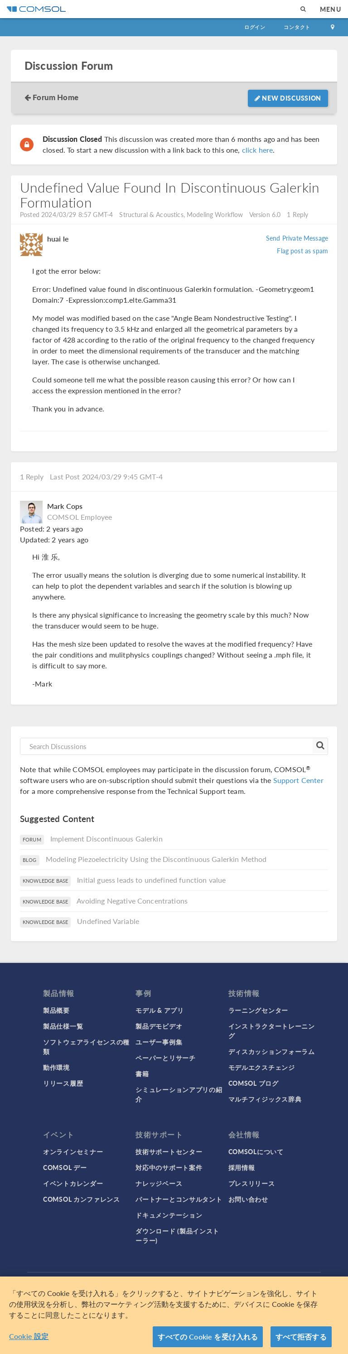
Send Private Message (297, 237)
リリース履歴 (63, 1083)
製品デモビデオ (158, 1025)
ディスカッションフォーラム (271, 1051)
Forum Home (55, 97)
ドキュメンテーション (168, 1214)
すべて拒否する (301, 1340)
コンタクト (297, 27)
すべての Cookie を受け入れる (208, 1340)
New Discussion (288, 97)
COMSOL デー (65, 1167)
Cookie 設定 (28, 1340)
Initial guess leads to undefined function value (151, 880)
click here (257, 150)
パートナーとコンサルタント (178, 1199)
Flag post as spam (302, 250)
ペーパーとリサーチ (165, 1057)
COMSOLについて (256, 1151)
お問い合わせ (248, 1199)
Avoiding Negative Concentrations (132, 900)
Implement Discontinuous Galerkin (106, 838)
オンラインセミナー (73, 1151)
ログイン (255, 27)
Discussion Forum (68, 65)
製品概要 (56, 1010)
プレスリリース (251, 1183)
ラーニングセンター (258, 1010)
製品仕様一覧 (63, 1025)
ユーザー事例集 (158, 1041)
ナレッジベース (158, 1183)
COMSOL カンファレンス (81, 1199)
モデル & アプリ (159, 1010)
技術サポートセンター (168, 1151)
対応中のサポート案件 (168, 1167)
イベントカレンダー (73, 1183)
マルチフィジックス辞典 (265, 1098)
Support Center (298, 780)
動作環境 (56, 1067)
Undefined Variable (108, 921)
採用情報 (241, 1167)
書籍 (142, 1073)
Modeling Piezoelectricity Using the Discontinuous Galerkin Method (156, 859)
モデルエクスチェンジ (261, 1067)
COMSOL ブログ (253, 1083)
